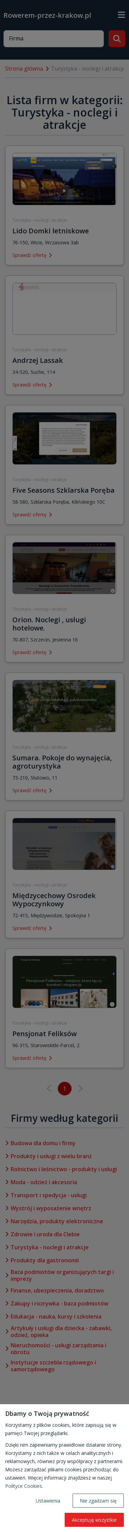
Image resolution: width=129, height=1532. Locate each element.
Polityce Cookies (23, 1486)
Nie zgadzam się (98, 1500)
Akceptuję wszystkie (94, 1520)
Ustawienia (48, 1500)
